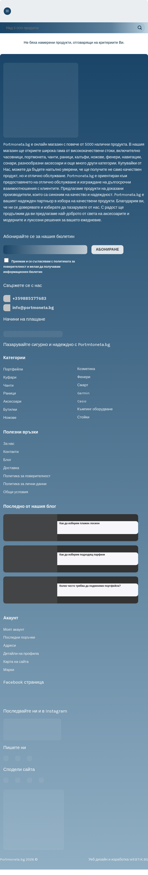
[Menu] (7, 11)
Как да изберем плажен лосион (79, 523)
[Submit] (139, 27)
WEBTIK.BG (139, 859)
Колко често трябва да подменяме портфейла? (90, 585)
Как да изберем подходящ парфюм (82, 554)
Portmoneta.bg (12, 859)
